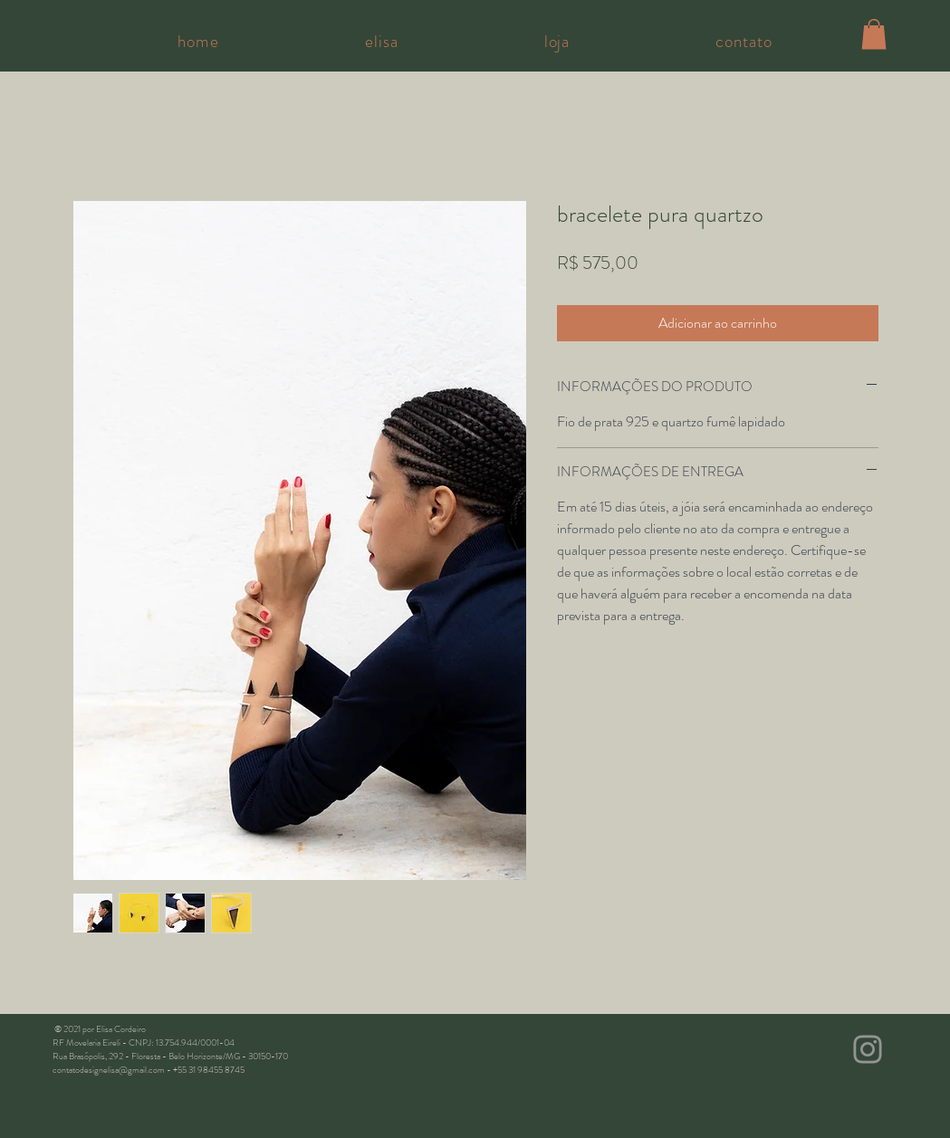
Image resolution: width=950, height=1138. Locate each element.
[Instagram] (868, 1049)
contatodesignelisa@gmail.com (109, 1069)
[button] (874, 34)
